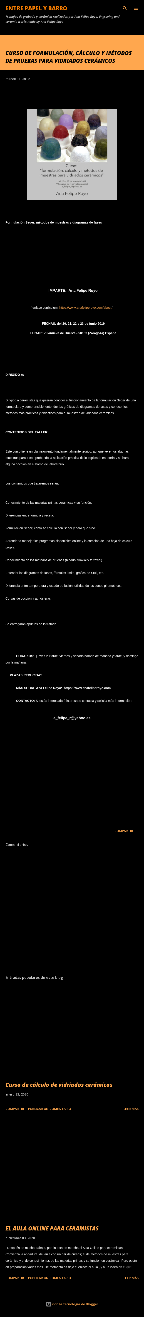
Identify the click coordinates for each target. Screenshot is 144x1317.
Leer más (131, 1108)
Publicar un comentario (49, 1108)
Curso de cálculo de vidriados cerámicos (58, 1084)
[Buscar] (125, 8)
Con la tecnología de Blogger (72, 1304)
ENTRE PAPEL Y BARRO (36, 8)
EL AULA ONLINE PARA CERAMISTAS (52, 1228)
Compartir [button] (123, 831)
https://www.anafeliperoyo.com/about (85, 307)
